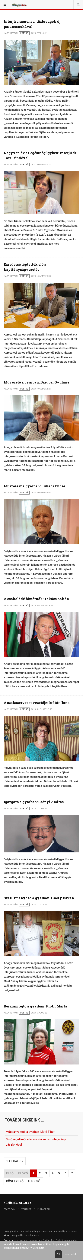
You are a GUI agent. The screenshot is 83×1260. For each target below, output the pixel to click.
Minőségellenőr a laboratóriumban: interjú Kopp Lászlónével (36, 1142)
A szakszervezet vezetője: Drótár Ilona (37, 702)
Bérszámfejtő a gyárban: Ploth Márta (35, 1006)
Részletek (71, 1254)
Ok (58, 1254)
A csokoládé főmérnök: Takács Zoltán (36, 599)
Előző (23, 1173)
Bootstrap (9, 1240)
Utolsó (34, 1181)
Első (10, 1173)
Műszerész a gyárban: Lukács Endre (34, 486)
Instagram (43, 1209)
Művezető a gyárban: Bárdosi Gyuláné (36, 382)
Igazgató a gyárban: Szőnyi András (34, 802)
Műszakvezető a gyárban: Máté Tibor (30, 1132)
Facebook (9, 1209)
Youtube (26, 1209)
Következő (15, 1181)
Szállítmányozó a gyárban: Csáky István (39, 898)
